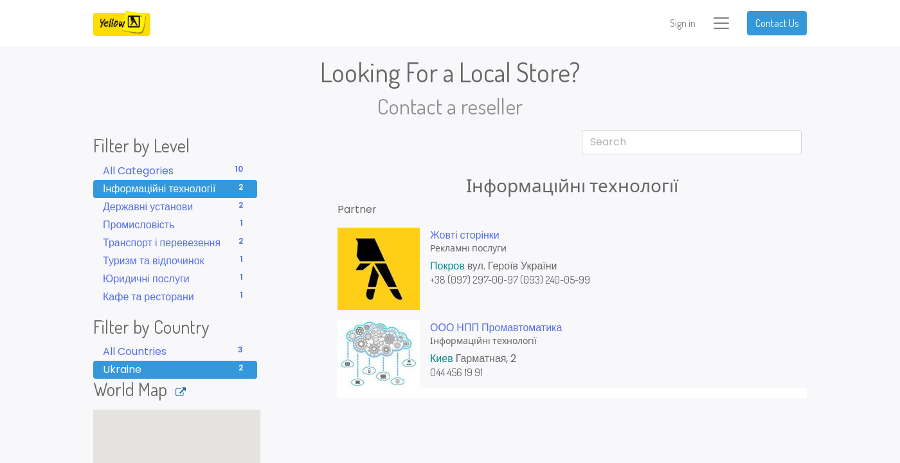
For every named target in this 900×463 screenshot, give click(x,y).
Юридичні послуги (175, 278)
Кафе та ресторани (175, 296)
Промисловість (175, 224)
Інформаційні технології (175, 188)
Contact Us (776, 23)
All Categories (175, 170)
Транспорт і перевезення (175, 242)
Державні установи (175, 206)
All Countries (175, 351)
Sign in (683, 23)
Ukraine (175, 369)
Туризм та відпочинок (175, 260)
